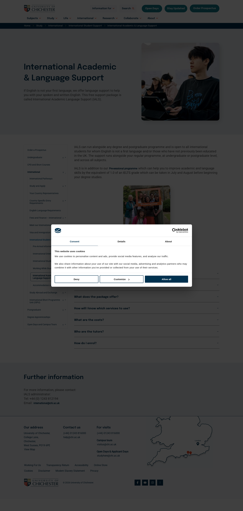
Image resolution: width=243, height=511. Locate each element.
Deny (76, 279)
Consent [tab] (74, 241)
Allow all (166, 279)
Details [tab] (121, 241)
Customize (121, 279)
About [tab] (168, 241)
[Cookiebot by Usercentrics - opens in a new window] (174, 230)
